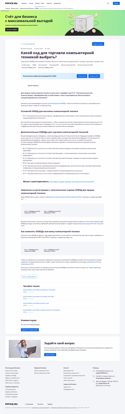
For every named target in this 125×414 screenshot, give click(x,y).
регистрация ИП (87, 224)
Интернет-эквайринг (11, 397)
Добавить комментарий (29, 330)
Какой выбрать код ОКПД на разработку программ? (39, 290)
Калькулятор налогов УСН (71, 373)
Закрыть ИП (67, 387)
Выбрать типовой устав (12, 378)
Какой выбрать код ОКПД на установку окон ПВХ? (38, 296)
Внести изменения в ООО (42, 373)
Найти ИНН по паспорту (12, 383)
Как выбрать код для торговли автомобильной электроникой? (72, 182)
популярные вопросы (103, 378)
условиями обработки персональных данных (64, 407)
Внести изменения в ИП (41, 370)
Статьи (31, 3)
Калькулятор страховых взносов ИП (74, 375)
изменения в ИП (92, 262)
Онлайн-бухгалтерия (11, 394)
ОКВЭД (34, 65)
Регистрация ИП (43, 65)
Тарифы (49, 404)
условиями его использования (40, 407)
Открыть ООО (94, 76)
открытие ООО (76, 197)
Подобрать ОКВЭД (10, 375)
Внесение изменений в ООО (85, 65)
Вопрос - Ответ (39, 3)
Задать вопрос (98, 44)
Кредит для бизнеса (11, 392)
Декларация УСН (69, 370)
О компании (29, 404)
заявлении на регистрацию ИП (57, 197)
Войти (116, 3)
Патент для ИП (68, 378)
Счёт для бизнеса (10, 389)
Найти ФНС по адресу (11, 380)
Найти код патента (69, 380)
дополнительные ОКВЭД (57, 103)
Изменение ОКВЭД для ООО (45, 67)
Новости (49, 3)
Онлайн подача (26, 65)
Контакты (40, 404)
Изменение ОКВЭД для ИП (29, 67)
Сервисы (24, 3)
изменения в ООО (27, 264)
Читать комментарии (29, 277)
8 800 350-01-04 (104, 383)
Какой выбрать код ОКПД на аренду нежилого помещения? (41, 310)
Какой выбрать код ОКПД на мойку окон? (36, 303)
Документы (57, 3)
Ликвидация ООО (69, 389)
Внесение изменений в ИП (68, 65)
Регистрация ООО (54, 65)
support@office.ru (102, 373)
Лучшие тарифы (12, 29)
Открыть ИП (82, 76)
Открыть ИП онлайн (11, 370)
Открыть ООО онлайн (11, 373)
